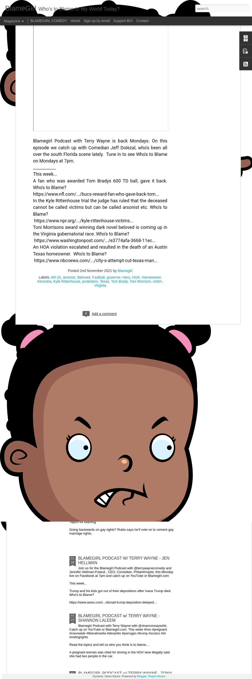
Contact (143, 21)
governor (113, 217)
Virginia (100, 225)
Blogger (142, 676)
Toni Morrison (140, 221)
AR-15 (56, 217)
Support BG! (123, 21)
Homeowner (151, 217)
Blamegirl (125, 210)
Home (75, 21)
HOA (136, 217)
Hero (126, 217)
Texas (104, 221)
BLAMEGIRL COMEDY (48, 21)
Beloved (83, 217)
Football (98, 217)
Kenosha (44, 221)
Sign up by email (97, 21)
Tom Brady (119, 221)
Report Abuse (156, 676)
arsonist (69, 217)
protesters (90, 221)
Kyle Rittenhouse (66, 221)
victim (157, 221)
